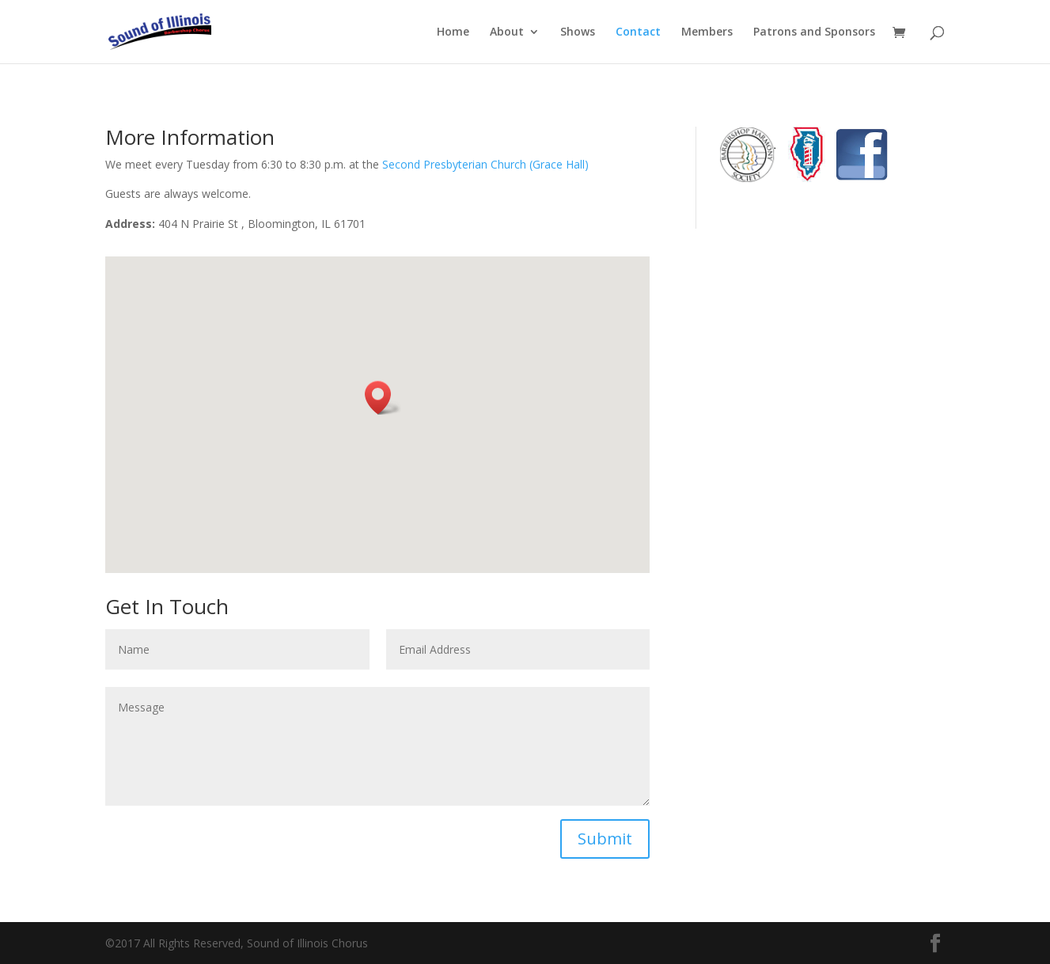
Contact (638, 32)
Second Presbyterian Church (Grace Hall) (485, 164)
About (507, 32)
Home (453, 32)
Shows (577, 32)
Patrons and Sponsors (814, 32)
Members (707, 32)
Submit (605, 838)
